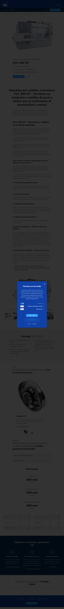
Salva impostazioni (32, 319)
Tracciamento (39, 309)
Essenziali (40, 303)
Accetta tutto (32, 315)
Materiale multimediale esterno (35, 306)
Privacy (29, 323)
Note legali (34, 323)
